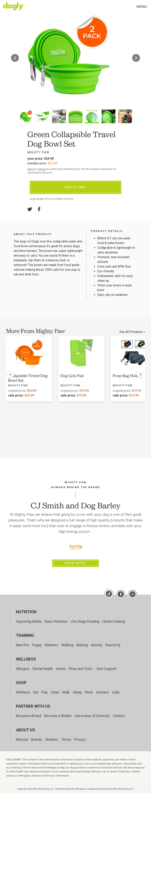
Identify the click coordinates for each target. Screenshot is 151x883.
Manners (51, 645)
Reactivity (112, 645)
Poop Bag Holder (127, 376)
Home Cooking (113, 621)
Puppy (37, 645)
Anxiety (96, 645)
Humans (102, 692)
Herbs (60, 669)
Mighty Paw (38, 152)
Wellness (23, 692)
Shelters (51, 740)
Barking (82, 645)
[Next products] (140, 374)
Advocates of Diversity (92, 716)
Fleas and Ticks (80, 669)
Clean (55, 692)
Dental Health (43, 669)
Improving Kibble (29, 621)
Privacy (80, 740)
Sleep (77, 692)
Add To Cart (75, 187)
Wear (89, 692)
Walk (66, 692)
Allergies (22, 669)
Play (44, 692)
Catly (116, 692)
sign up (42, 169)
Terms (66, 740)
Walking (67, 645)
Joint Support (106, 669)
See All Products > (132, 332)
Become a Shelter (58, 716)
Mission (22, 740)
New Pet (22, 645)
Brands (36, 740)
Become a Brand (28, 716)
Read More (75, 563)
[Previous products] (10, 374)
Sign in (31, 169)
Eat (35, 692)
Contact (119, 716)
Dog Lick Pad (72, 376)
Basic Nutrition (56, 621)
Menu (141, 7)
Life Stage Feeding (85, 621)
